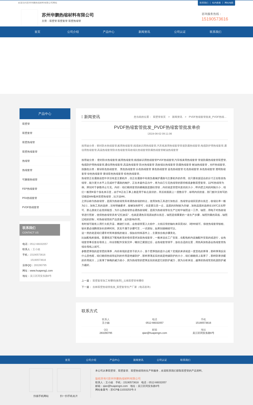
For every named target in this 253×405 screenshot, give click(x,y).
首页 (37, 31)
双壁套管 (27, 132)
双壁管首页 (159, 116)
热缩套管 (27, 170)
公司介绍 (73, 31)
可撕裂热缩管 (29, 179)
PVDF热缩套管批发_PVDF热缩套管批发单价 (214, 116)
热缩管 (26, 160)
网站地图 (229, 3)
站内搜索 (216, 3)
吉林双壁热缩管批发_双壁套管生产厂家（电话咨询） (122, 286)
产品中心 (108, 31)
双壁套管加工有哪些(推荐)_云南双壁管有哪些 (118, 280)
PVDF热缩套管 (30, 207)
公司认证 (180, 31)
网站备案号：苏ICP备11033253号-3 (115, 389)
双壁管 (26, 123)
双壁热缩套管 (29, 151)
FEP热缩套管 (29, 188)
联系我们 (204, 3)
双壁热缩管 (28, 142)
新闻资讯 (144, 31)
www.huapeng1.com (41, 270)
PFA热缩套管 (29, 198)
